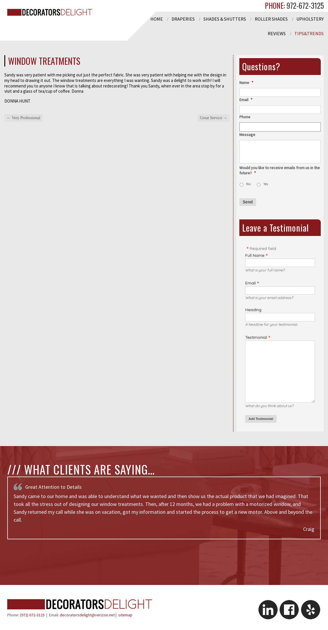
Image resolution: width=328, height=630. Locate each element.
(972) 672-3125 (32, 615)
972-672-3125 (304, 5)
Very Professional (23, 118)
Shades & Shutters (224, 19)
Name (246, 82)
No (248, 184)
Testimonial (256, 337)
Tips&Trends (309, 33)
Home (156, 19)
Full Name (254, 255)
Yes (265, 184)
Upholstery (310, 19)
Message (247, 134)
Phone (244, 116)
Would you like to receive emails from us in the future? (279, 170)
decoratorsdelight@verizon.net (87, 615)
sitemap (125, 615)
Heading (253, 309)
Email (245, 99)
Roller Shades (271, 19)
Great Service (213, 118)
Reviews (277, 33)
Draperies (183, 19)
